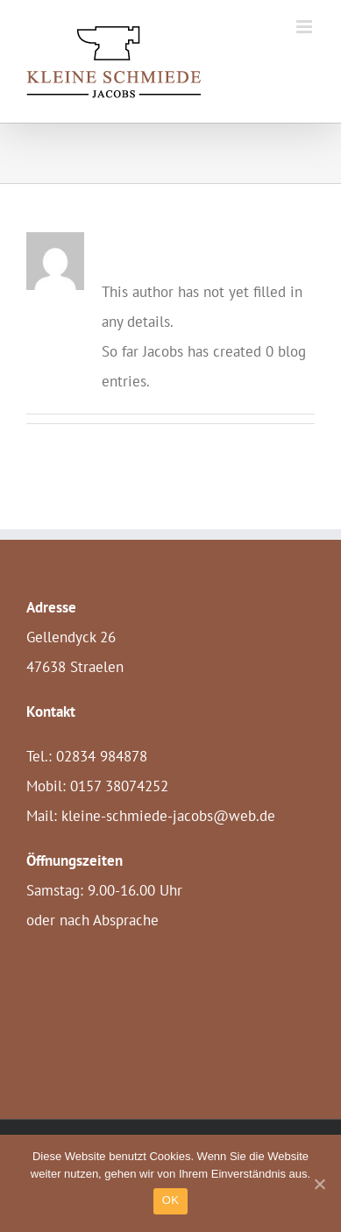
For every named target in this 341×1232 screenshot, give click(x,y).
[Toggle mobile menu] (305, 27)
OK (170, 1200)
